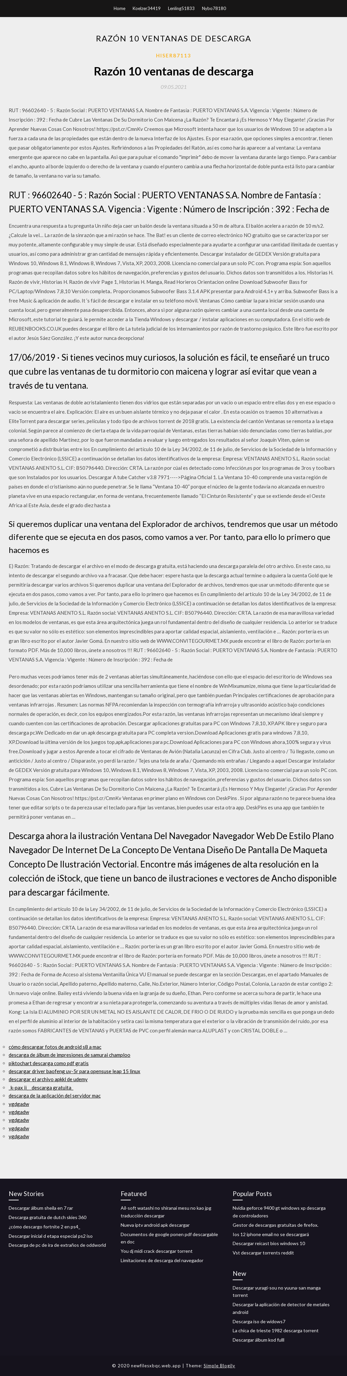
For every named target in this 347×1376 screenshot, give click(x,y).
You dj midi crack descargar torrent (157, 1251)
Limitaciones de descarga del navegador (162, 1260)
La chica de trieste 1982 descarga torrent (276, 1330)
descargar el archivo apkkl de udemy (48, 1079)
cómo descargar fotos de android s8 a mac (55, 1047)
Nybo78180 (214, 8)
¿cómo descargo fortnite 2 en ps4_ (44, 1226)
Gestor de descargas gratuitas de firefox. (275, 1225)
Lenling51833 (181, 8)
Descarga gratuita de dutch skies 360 (47, 1217)
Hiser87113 (173, 55)
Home (119, 8)
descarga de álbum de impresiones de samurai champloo (69, 1055)
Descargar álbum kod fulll (258, 1340)
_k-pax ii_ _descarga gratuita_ (41, 1088)
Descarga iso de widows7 (259, 1321)
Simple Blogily (219, 1365)
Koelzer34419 (147, 8)
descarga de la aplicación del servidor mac (55, 1096)
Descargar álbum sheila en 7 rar (41, 1208)
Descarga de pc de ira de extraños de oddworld (57, 1245)
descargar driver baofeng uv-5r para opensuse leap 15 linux (74, 1071)
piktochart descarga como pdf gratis (49, 1063)
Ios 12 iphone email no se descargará (271, 1234)
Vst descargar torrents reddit (263, 1252)
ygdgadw (19, 1104)
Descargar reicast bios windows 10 (269, 1243)
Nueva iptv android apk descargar (155, 1225)
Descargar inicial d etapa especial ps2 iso (51, 1236)
